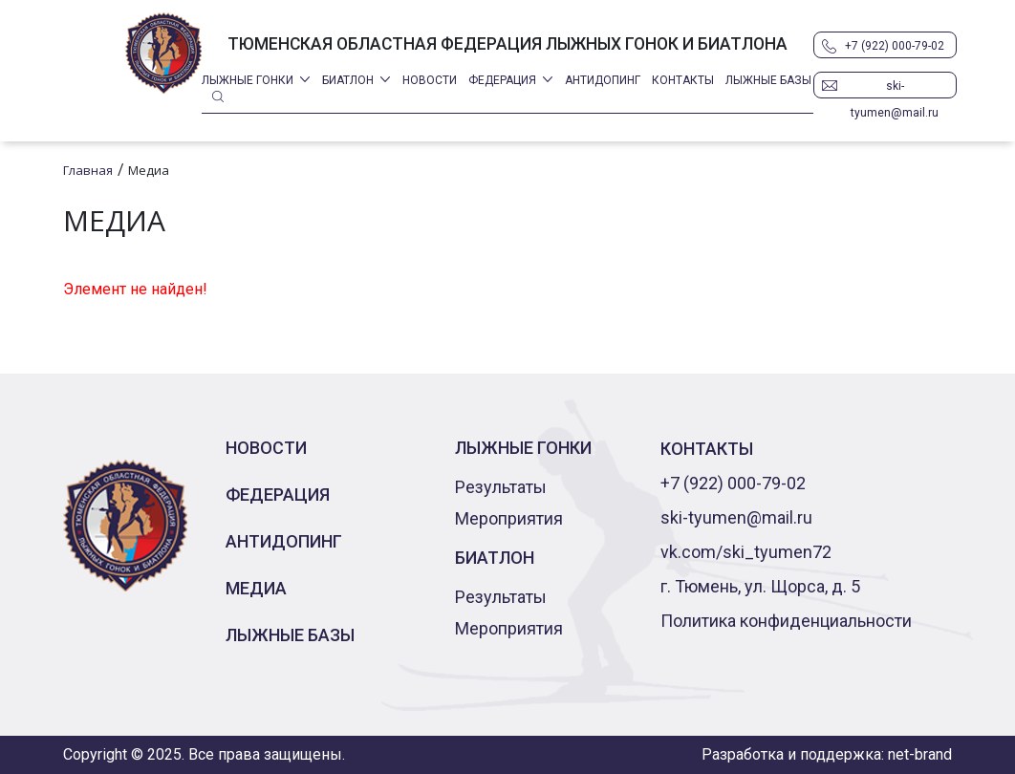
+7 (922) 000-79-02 (894, 46)
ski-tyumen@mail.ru (895, 88)
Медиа (256, 588)
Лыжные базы (768, 80)
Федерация (502, 80)
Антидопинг (602, 80)
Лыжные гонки (247, 80)
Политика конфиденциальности (786, 621)
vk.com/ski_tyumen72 (745, 552)
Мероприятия (509, 518)
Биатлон (348, 80)
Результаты (501, 487)
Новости (429, 80)
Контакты (683, 80)
